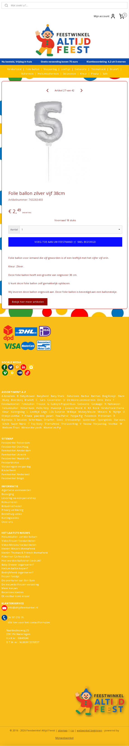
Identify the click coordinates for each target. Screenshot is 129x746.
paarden (39, 415)
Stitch (5, 423)
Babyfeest (43, 396)
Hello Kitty (42, 408)
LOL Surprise (57, 411)
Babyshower (27, 396)
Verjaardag (50, 69)
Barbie (85, 396)
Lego (43, 411)
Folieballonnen (11, 404)
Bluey (5, 399)
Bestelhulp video (12, 514)
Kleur (83, 73)
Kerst (96, 408)
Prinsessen (104, 415)
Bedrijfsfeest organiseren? (17, 572)
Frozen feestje (10, 576)
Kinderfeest (14, 69)
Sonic (59, 419)
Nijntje (116, 411)
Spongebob (105, 419)
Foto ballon (32, 69)
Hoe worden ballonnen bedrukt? (21, 560)
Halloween (114, 404)
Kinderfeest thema (112, 408)
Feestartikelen (10, 462)
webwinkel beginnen (89, 730)
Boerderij (17, 399)
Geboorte (81, 69)
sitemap (63, 730)
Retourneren (9, 502)
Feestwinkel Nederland (16, 474)
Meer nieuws (9, 588)
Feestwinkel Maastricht (15, 458)
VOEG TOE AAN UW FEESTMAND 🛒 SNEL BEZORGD (65, 241)
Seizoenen (69, 73)
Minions (102, 411)
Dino (100, 399)
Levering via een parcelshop (19, 498)
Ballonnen (27, 73)
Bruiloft (114, 69)
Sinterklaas (35, 419)
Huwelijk (56, 408)
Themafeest (98, 69)
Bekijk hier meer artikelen (28, 301)
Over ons (7, 521)
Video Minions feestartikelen (19, 544)
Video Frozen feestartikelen (18, 540)
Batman (95, 396)
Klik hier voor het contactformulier (29, 622)
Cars (42, 399)
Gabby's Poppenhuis (62, 404)
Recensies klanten (12, 592)
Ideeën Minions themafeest (18, 548)
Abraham (9, 396)
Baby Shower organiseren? (18, 564)
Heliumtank (27, 408)
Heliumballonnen (48, 73)
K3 (89, 408)
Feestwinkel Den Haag (15, 446)
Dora (107, 399)
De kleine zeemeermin (81, 399)
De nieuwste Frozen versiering (20, 584)
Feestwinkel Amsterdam (16, 450)
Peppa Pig (76, 415)
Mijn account (105, 16)
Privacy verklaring (12, 510)
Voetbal (113, 423)
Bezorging (8, 494)
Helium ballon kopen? (15, 568)
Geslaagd (96, 404)
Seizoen (22, 419)
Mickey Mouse (87, 411)
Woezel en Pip (52, 427)
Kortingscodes (10, 517)
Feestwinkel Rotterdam (16, 442)
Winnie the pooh (31, 427)
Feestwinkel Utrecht (14, 454)
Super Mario (18, 423)
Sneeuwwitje (73, 419)
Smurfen (49, 419)
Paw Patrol (61, 415)
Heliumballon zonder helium (19, 536)
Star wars (119, 419)
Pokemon (90, 415)
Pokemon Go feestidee (16, 556)
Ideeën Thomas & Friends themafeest (25, 552)
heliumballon (10, 408)
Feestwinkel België (13, 478)
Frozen (41, 404)
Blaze (120, 396)
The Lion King (69, 423)
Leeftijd (65, 69)
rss (72, 730)
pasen (50, 415)
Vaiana (87, 423)
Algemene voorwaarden (16, 490)
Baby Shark (57, 396)
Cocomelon (54, 399)
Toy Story (36, 423)
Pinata (95, 73)
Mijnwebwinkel (64, 737)
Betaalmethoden (12, 506)
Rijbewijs (7, 419)
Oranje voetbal (11, 415)
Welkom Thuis (10, 427)
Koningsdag (17, 411)
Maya (73, 411)
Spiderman (89, 419)
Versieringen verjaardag (16, 466)
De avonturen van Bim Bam (18, 580)
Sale (105, 73)
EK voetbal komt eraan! (16, 596)
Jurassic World (73, 408)
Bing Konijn (109, 396)
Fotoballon (28, 404)
